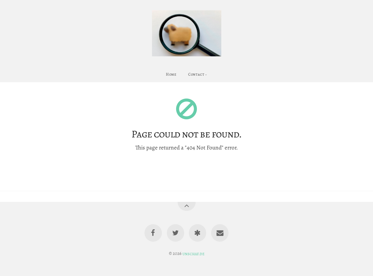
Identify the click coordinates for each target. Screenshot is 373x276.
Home (171, 74)
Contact (196, 74)
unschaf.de (193, 253)
